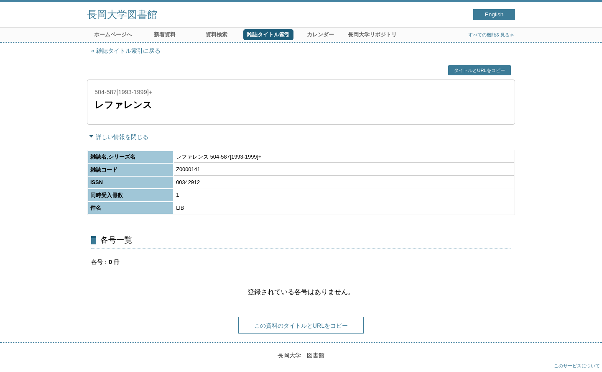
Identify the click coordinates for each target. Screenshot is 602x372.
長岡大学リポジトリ (372, 34)
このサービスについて (577, 365)
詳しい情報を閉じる (122, 136)
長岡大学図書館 (122, 14)
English (494, 14)
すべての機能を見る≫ (491, 34)
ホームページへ (113, 34)
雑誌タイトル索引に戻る (128, 50)
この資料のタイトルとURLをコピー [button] (301, 325)
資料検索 (216, 34)
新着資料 (165, 34)
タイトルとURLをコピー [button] (479, 70)
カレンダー (320, 34)
